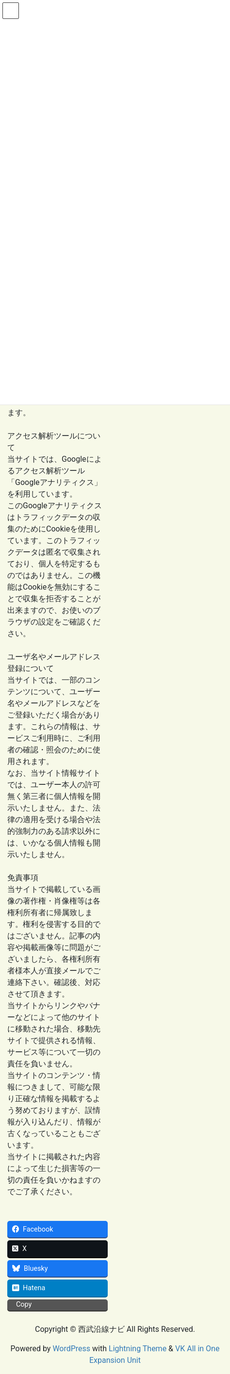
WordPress (71, 1348)
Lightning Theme (137, 1348)
